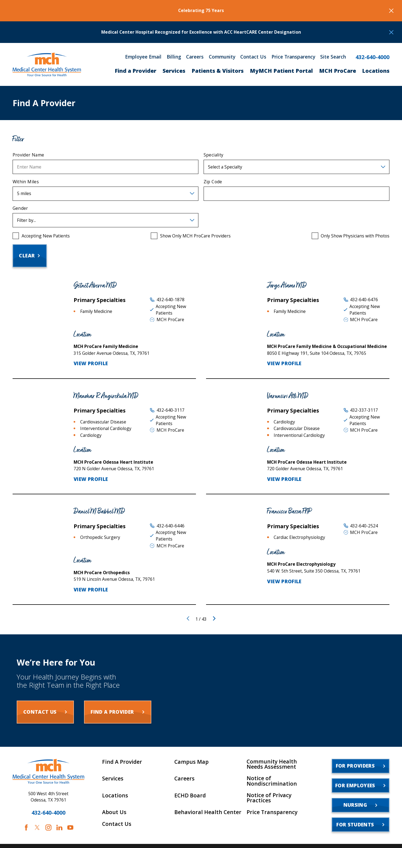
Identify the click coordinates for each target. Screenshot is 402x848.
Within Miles (26, 181)
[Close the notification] (391, 10)
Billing (174, 56)
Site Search (333, 56)
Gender (20, 208)
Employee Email (143, 56)
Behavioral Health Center (207, 812)
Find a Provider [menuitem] (135, 70)
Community (222, 56)
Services (112, 778)
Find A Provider (122, 762)
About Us (114, 812)
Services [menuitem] (174, 70)
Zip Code (213, 181)
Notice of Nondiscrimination (272, 781)
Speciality (214, 155)
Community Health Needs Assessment (272, 764)
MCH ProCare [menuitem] (337, 70)
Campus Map (191, 762)
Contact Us (253, 56)
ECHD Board (190, 795)
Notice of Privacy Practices (269, 797)
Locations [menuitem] (375, 70)
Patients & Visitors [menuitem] (218, 70)
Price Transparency (293, 56)
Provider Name (28, 155)
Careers (195, 56)
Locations (115, 795)
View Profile (91, 363)
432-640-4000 (372, 57)
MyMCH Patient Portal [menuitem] (281, 70)
